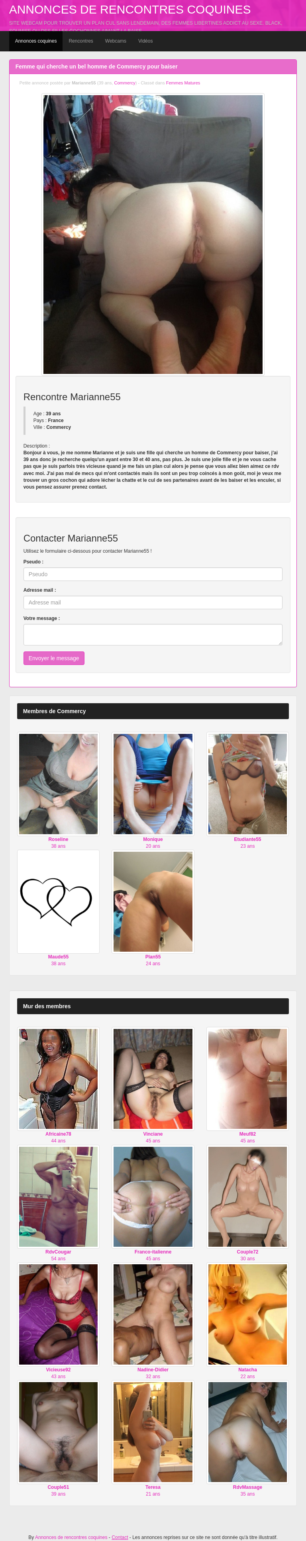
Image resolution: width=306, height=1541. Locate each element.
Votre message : (42, 618)
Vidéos (145, 41)
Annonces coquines (36, 41)
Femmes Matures (183, 82)
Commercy (124, 82)
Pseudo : (34, 562)
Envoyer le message (54, 658)
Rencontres (81, 41)
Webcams (115, 41)
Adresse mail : (40, 590)
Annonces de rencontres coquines (130, 9)
